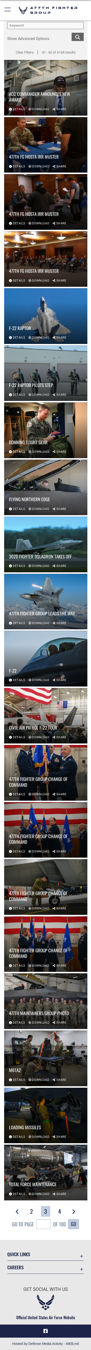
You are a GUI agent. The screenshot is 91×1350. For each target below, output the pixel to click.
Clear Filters (24, 52)
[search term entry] (45, 25)
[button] (8, 10)
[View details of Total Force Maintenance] (45, 1173)
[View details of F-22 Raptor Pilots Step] (45, 373)
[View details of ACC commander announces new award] (45, 88)
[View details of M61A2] (45, 1058)
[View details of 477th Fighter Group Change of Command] (45, 773)
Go (73, 1224)
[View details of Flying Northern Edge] (45, 488)
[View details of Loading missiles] (45, 1115)
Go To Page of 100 (39, 1225)
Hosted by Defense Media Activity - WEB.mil (45, 1344)
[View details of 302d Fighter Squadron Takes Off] (45, 545)
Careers (15, 1267)
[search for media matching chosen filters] (78, 36)
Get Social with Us (45, 1289)
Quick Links (18, 1254)
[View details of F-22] (45, 659)
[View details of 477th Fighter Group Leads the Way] (45, 602)
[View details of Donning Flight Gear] (45, 430)
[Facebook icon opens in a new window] (45, 1331)
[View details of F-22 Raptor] (45, 316)
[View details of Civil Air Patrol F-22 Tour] (45, 716)
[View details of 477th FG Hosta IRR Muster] (45, 145)
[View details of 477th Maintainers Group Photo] (45, 1001)
